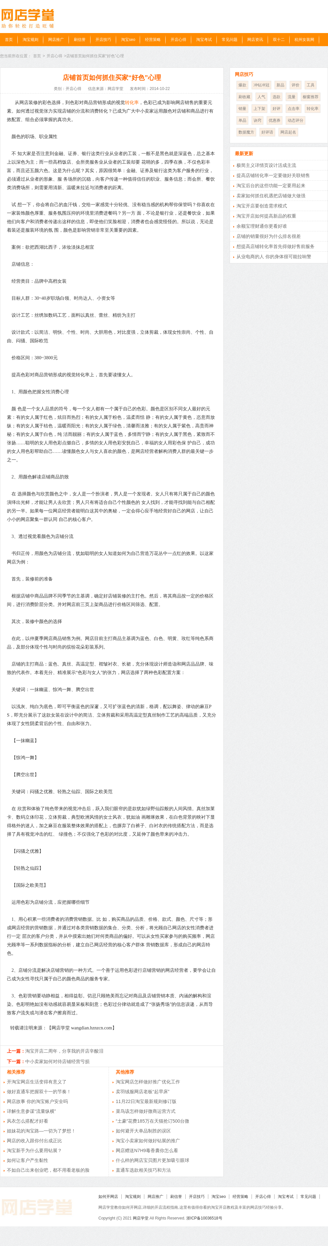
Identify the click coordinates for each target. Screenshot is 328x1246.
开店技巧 (103, 39)
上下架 (259, 108)
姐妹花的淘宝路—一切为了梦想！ (41, 1130)
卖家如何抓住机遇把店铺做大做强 (270, 195)
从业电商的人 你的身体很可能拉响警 (273, 256)
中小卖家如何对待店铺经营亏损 (57, 1061)
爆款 (242, 85)
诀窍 (257, 120)
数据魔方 (246, 132)
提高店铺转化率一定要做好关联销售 (273, 175)
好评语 (267, 132)
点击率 (293, 108)
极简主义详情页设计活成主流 (266, 165)
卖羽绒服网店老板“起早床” (142, 1091)
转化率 (132, 102)
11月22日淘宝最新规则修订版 (146, 1101)
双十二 (279, 39)
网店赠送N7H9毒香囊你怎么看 (147, 1150)
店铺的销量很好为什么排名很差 (268, 236)
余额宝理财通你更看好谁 (261, 226)
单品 (242, 120)
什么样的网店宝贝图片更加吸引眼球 (152, 1160)
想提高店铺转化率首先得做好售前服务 (275, 246)
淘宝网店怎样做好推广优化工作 (148, 1081)
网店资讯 (255, 39)
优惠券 (274, 120)
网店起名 (288, 132)
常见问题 (229, 39)
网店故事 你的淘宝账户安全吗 (37, 1101)
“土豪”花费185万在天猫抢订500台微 (152, 1121)
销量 (242, 108)
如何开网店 (108, 1196)
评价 (295, 85)
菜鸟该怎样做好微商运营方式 (145, 1111)
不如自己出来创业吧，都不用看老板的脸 (48, 1170)
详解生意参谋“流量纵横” (31, 1111)
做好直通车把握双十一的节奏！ (39, 1091)
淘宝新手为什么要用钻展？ (34, 1150)
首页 (9, 39)
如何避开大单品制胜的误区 (143, 1130)
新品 (280, 85)
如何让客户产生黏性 (27, 1160)
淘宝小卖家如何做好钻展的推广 (148, 1140)
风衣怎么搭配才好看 (27, 1121)
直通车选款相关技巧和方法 (143, 1170)
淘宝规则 (30, 39)
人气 (261, 97)
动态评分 (295, 120)
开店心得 (178, 39)
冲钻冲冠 (261, 85)
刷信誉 (80, 39)
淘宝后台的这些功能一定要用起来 (270, 185)
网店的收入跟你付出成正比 (34, 1140)
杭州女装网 (304, 39)
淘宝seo (128, 39)
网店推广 (56, 39)
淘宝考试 (204, 39)
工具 (311, 85)
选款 (276, 97)
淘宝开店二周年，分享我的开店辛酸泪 (64, 1051)
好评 (276, 108)
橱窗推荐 (310, 97)
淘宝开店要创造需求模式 (261, 205)
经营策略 (153, 39)
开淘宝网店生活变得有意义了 (37, 1081)
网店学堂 (141, 1218)
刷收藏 (244, 97)
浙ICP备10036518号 (204, 1218)
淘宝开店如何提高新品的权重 (266, 216)
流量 (292, 97)
